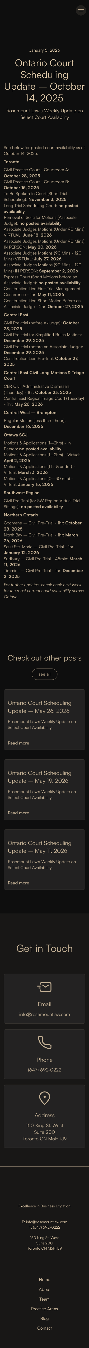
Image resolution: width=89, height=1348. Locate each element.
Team (44, 1299)
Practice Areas (44, 1308)
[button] (81, 10)
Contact (44, 1328)
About (44, 1289)
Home (44, 1279)
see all (45, 675)
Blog (44, 1318)
